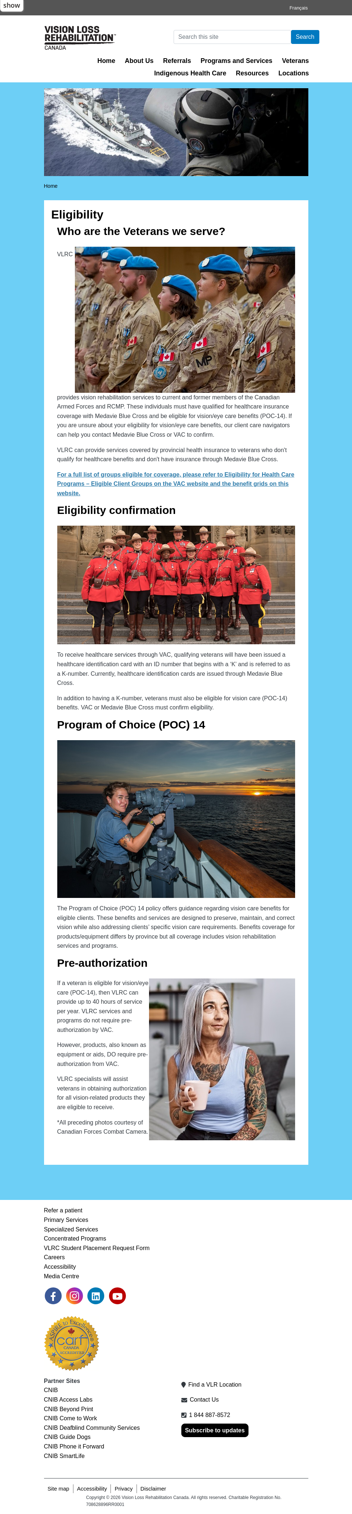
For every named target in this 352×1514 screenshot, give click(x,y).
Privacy (124, 1488)
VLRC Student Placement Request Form (97, 1248)
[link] (53, 1296)
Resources (252, 73)
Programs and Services (237, 60)
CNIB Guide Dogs (67, 1437)
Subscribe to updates (215, 1430)
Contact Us (204, 1399)
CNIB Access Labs (68, 1399)
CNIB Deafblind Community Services (92, 1428)
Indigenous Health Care (190, 73)
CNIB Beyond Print (68, 1409)
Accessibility (60, 1267)
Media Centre (61, 1276)
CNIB (51, 1390)
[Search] (232, 37)
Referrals (177, 60)
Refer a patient (63, 1210)
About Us (139, 60)
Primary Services (66, 1220)
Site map (58, 1488)
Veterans (295, 60)
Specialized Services (71, 1229)
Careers (54, 1257)
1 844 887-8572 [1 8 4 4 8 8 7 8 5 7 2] (209, 1415)
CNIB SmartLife (64, 1456)
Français (299, 8)
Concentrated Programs (75, 1238)
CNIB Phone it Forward (74, 1446)
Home (106, 60)
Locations (293, 73)
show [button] (11, 5)
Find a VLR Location (215, 1384)
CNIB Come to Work (70, 1418)
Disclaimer (153, 1488)
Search (305, 37)
